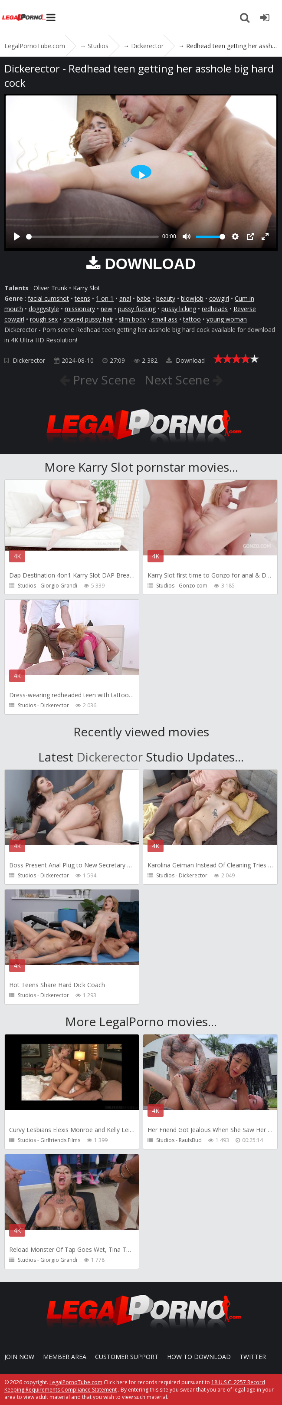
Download (185, 360)
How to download (199, 1356)
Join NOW (19, 1356)
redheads (215, 309)
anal (125, 298)
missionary (80, 309)
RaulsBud (190, 1140)
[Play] (17, 236)
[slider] (92, 237)
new (106, 309)
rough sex (44, 319)
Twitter (252, 1356)
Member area (64, 1356)
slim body (132, 319)
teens (82, 298)
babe (144, 298)
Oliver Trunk (50, 288)
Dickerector (29, 360)
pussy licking (178, 309)
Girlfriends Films (60, 1140)
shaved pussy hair (88, 319)
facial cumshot (48, 298)
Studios (27, 585)
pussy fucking (137, 309)
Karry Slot (86, 288)
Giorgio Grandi (58, 585)
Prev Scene (102, 379)
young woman (227, 319)
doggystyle (44, 309)
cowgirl (219, 298)
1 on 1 (105, 298)
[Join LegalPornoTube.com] (264, 17)
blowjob (192, 298)
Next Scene (178, 379)
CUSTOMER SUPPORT (126, 1356)
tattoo (192, 319)
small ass (164, 319)
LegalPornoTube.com (24, 17)
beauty (165, 298)
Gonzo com (193, 585)
